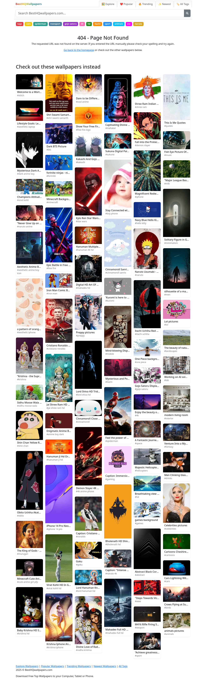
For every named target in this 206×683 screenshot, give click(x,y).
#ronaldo (80, 537)
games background (146, 520)
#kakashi (80, 162)
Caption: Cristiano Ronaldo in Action (97, 533)
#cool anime (82, 102)
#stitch (20, 95)
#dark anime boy (26, 174)
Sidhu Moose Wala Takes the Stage (37, 403)
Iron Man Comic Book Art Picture (66, 290)
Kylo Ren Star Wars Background (95, 218)
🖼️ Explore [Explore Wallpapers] (108, 4)
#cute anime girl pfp (27, 582)
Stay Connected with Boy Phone (124, 210)
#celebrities (170, 529)
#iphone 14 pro (54, 529)
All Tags (123, 666)
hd (93, 24)
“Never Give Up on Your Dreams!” (37, 223)
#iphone (139, 197)
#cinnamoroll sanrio (115, 273)
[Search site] (100, 13)
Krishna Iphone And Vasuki (63, 644)
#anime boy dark (55, 434)
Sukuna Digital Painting (119, 151)
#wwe (138, 601)
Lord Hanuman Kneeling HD (92, 588)
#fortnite (51, 176)
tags (19, 24)
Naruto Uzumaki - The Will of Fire (154, 272)
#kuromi (109, 301)
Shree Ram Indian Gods (149, 104)
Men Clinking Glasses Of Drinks (182, 475)
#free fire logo (83, 130)
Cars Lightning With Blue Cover (182, 578)
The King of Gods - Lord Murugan (37, 551)
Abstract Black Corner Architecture (155, 572)
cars (29, 24)
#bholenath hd (113, 544)
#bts (49, 150)
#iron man (52, 293)
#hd (137, 497)
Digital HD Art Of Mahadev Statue (96, 285)
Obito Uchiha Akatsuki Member (36, 513)
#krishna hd (23, 633)
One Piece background (148, 359)
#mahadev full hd (114, 633)
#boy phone (111, 213)
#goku (79, 565)
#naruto (139, 275)
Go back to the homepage (79, 50)
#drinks (168, 478)
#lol (166, 325)
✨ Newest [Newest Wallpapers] (164, 4)
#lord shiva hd (83, 395)
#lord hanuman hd (85, 591)
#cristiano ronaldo (56, 349)
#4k (137, 415)
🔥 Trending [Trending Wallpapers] (146, 4)
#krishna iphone (55, 647)
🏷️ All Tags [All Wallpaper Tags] (182, 4)
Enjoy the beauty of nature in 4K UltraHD (159, 412)
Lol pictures (171, 322)
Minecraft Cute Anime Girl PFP (35, 579)
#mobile (109, 354)
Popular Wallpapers (52, 666)
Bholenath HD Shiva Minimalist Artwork (129, 541)
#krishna (21, 379)
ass (135, 24)
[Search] (187, 13)
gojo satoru (73, 24)
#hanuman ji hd (55, 460)
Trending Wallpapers (79, 666)
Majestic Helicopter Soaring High (154, 467)
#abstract (140, 575)
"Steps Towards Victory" (149, 598)
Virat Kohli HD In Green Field (63, 585)
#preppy (80, 336)
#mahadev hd (83, 288)
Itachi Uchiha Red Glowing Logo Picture (158, 331)
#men (167, 295)
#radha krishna (84, 650)
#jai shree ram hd (56, 408)
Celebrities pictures (175, 526)
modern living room (176, 415)
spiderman (42, 24)
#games (139, 523)
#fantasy (168, 447)
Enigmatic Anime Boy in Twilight (66, 431)
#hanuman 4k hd (85, 250)
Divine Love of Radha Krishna (93, 647)
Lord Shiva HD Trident (89, 392)
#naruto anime (24, 226)
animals (124, 24)
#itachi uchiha (142, 334)
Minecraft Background (60, 199)
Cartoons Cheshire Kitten (179, 552)
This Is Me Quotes (175, 123)
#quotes (168, 126)
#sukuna (109, 154)
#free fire (51, 268)
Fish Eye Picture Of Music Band (182, 152)
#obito (20, 516)
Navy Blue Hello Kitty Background (155, 220)
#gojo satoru (141, 389)
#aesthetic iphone (26, 332)
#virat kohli (23, 200)
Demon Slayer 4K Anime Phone (94, 488)
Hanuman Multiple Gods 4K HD (94, 247)
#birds (167, 607)
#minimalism (171, 243)
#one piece (140, 362)
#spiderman (111, 441)
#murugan (22, 554)
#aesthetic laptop (26, 127)
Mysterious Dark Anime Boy (33, 171)
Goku (79, 561)
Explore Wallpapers (27, 666)
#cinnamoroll (83, 422)
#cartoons (169, 555)
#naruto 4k (111, 573)
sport (113, 24)
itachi (102, 24)
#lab (166, 380)
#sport (138, 656)
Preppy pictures (85, 333)
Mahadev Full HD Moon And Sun (124, 630)
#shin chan (22, 446)
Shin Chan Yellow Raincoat (32, 443)
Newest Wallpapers (105, 666)
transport (57, 24)
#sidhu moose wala (27, 406)
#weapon (140, 628)
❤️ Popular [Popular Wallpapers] (126, 4)
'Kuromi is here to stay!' (119, 298)
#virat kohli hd (54, 588)
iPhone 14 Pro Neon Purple (63, 526)
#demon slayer (142, 145)
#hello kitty (140, 223)
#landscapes (170, 351)
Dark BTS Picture (56, 147)
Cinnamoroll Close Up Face (92, 419)
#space (138, 443)
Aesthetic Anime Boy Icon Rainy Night (39, 267)
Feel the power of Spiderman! (122, 438)
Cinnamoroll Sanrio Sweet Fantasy (125, 270)
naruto (145, 24)
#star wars (81, 221)
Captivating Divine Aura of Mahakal (126, 125)
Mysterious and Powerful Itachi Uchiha (128, 379)
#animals (169, 634)
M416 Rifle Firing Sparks (149, 624)
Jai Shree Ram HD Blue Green (64, 405)
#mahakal (110, 128)
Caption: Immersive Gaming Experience (129, 476)
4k (85, 24)
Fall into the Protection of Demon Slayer (158, 142)
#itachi (108, 382)
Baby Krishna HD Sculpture (33, 630)
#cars (167, 581)
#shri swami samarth (57, 118)
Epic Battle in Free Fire (60, 265)
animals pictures (174, 631)
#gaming (110, 479)
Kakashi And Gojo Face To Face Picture (99, 159)
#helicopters (141, 471)
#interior (168, 418)
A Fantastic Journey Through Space (155, 440)
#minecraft (52, 202)
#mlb (167, 183)
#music (168, 155)
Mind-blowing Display (118, 351)
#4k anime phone (85, 491)
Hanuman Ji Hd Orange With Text (66, 457)
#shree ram (141, 107)
